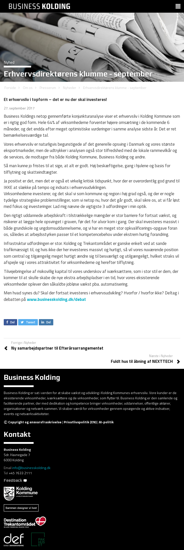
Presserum (48, 87)
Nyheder (69, 87)
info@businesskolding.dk (31, 467)
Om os (28, 87)
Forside (10, 87)
